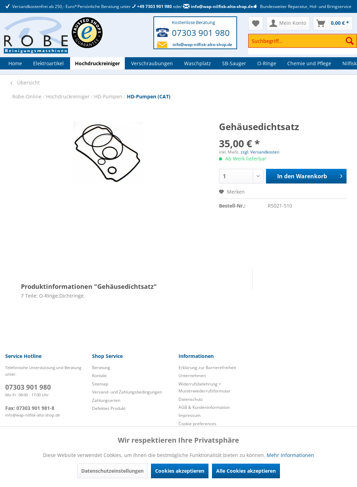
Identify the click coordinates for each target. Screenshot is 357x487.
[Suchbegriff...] (302, 41)
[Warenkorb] (333, 23)
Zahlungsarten (106, 400)
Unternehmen (192, 376)
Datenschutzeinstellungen (112, 470)
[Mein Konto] (288, 23)
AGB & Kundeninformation (204, 407)
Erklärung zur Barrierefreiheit (207, 367)
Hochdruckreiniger (68, 96)
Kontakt (99, 376)
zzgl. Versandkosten (260, 152)
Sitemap (100, 384)
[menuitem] (302, 44)
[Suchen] (349, 41)
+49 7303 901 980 (152, 6)
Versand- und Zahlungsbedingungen (127, 392)
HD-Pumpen (109, 96)
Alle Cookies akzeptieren (246, 470)
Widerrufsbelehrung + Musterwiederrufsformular (204, 387)
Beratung (101, 367)
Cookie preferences (197, 424)
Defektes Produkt (109, 408)
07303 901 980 (201, 32)
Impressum (189, 415)
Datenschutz (190, 399)
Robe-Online (27, 96)
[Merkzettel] (255, 23)
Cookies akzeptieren (179, 470)
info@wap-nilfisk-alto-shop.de (218, 6)
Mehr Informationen (290, 455)
